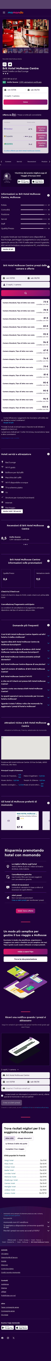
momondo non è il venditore (27, 1222)
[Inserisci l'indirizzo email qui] (27, 1088)
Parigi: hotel (8, 1160)
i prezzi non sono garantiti (12, 1215)
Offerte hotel (12, 1240)
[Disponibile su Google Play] (23, 182)
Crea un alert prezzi (19, 900)
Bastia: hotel (9, 1170)
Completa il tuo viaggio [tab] (15, 1149)
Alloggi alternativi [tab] (24, 1138)
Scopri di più (8, 423)
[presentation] (38, 181)
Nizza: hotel (8, 1164)
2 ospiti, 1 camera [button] (12, 96)
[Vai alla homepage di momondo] (15, 12)
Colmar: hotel (9, 1167)
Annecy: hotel (9, 1193)
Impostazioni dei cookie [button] (10, 438)
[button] (4, 12)
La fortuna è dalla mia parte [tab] (16, 1144)
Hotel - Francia (36, 1240)
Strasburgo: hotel (11, 1180)
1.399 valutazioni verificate (30, 82)
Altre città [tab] (9, 1138)
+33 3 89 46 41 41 (10, 79)
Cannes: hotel (9, 1183)
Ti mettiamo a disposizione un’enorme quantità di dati (27, 1226)
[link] (25, 911)
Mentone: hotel (10, 1177)
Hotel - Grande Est (8, 1242)
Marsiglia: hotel (10, 1187)
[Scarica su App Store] (21, 1328)
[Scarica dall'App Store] (38, 182)
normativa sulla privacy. (41, 1107)
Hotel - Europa (23, 1240)
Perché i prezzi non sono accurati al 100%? (27, 1230)
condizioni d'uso (27, 1107)
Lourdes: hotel (9, 1173)
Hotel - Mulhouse (22, 1242)
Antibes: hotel (9, 1190)
